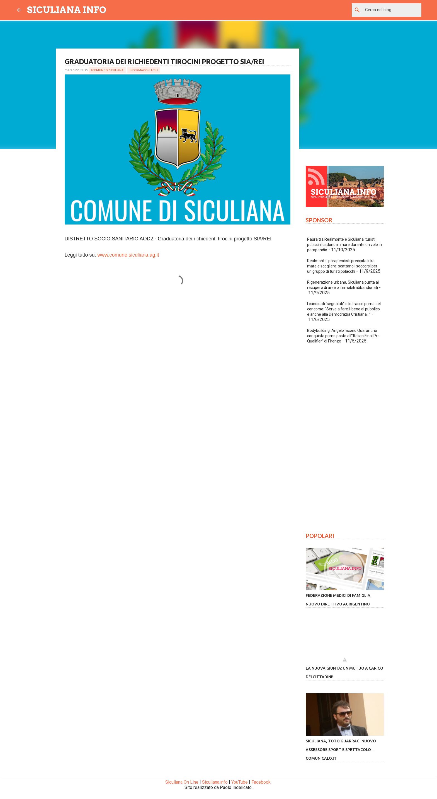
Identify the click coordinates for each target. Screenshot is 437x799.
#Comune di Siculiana (107, 70)
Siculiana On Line (181, 782)
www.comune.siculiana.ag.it (128, 255)
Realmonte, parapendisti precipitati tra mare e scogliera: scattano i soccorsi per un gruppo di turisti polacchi (342, 266)
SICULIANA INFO (66, 9)
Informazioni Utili (144, 70)
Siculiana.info (215, 782)
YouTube (239, 782)
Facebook (261, 782)
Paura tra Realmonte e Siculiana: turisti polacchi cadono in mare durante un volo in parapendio (344, 244)
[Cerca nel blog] (392, 10)
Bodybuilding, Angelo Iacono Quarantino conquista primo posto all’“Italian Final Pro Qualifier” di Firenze (343, 335)
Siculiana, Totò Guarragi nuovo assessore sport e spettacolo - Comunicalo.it (341, 750)
